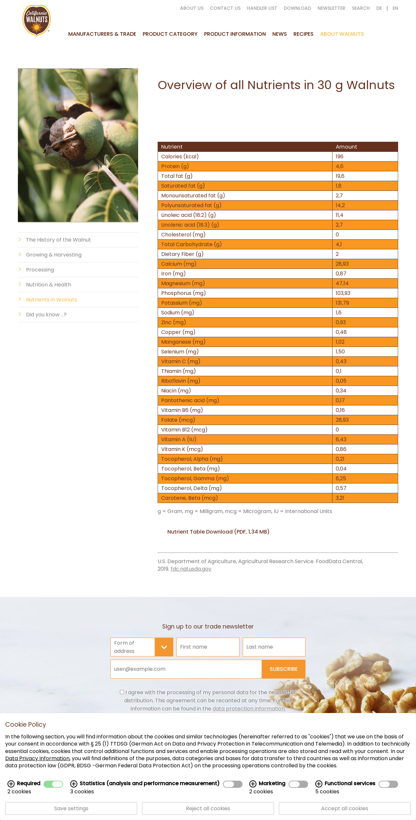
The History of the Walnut (58, 240)
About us (191, 8)
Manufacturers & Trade (102, 34)
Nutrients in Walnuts (51, 299)
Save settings (71, 809)
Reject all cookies (208, 809)
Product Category (170, 34)
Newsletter (331, 8)
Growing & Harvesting (54, 254)
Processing (40, 269)
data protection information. (249, 708)
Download (297, 8)
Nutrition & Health (48, 284)
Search (361, 8)
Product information (235, 34)
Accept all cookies (344, 809)
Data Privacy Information (37, 759)
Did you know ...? (46, 314)
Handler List (262, 8)
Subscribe (284, 669)
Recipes (303, 34)
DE (379, 8)
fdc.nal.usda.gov (191, 569)
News (279, 34)
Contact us (225, 8)
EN (395, 8)
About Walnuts (342, 34)
